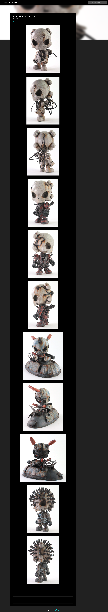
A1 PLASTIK (10, 2)
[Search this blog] (99, 2)
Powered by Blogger (54, 610)
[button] (13, 21)
